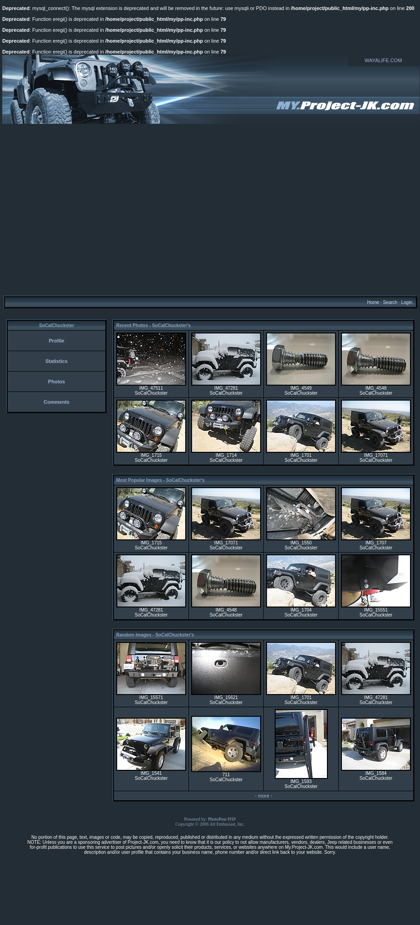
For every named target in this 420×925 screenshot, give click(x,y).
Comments (56, 402)
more (263, 795)
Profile (56, 340)
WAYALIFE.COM (383, 60)
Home (373, 302)
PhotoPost (217, 819)
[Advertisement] (85, 209)
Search (390, 302)
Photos (56, 381)
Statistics (56, 361)
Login (406, 302)
